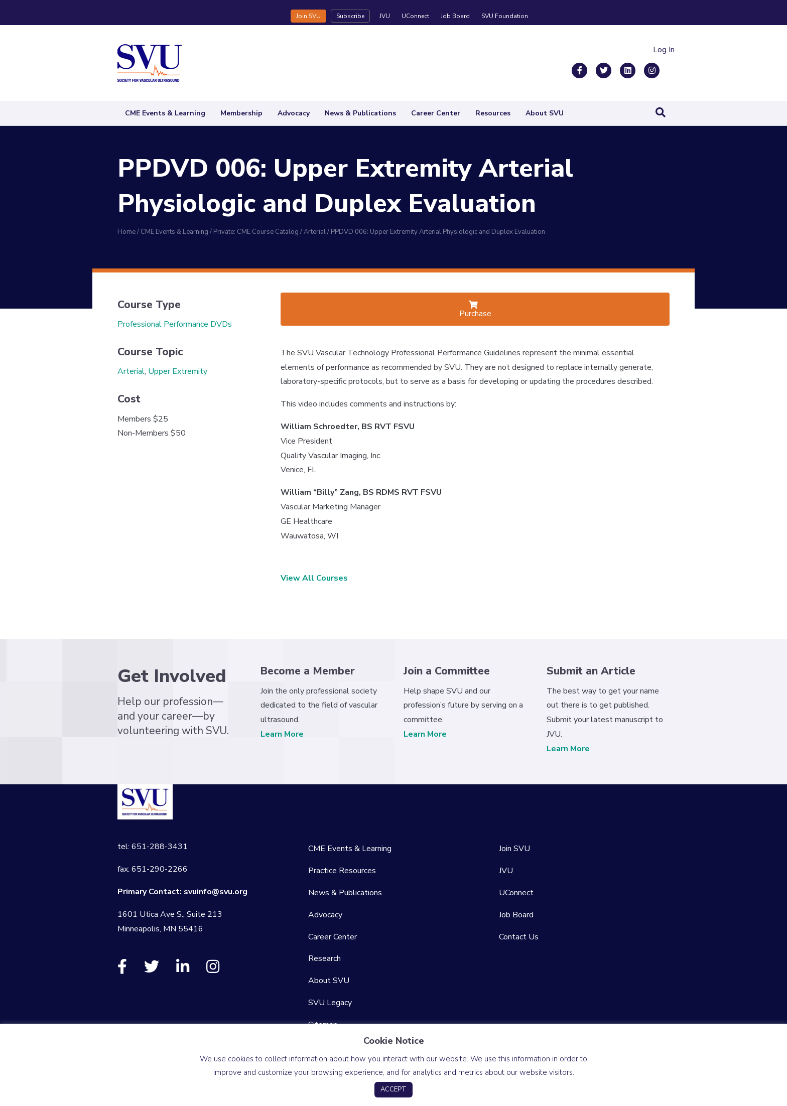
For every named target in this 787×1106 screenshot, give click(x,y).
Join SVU (308, 16)
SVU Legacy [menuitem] (330, 1002)
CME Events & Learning (165, 113)
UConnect (415, 16)
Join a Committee (447, 671)
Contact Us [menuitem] (519, 936)
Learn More (282, 734)
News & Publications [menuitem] (345, 892)
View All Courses (314, 578)
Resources (492, 113)
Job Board (455, 16)
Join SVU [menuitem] (514, 848)
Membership (241, 113)
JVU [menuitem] (506, 870)
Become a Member (307, 671)
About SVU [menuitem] (328, 980)
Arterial (131, 371)
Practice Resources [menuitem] (342, 870)
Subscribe (350, 16)
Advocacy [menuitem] (325, 914)
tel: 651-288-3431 (152, 846)
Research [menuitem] (324, 958)
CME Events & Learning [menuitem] (349, 848)
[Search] (660, 112)
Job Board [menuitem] (516, 914)
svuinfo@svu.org (215, 891)
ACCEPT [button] (393, 1089)
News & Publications (360, 113)
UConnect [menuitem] (516, 892)
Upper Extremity (177, 371)
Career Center (435, 113)
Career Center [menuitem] (332, 936)
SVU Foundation (504, 16)
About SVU (545, 113)
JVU (384, 16)
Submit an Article (591, 671)
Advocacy (294, 113)
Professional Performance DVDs (174, 324)
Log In (664, 49)
